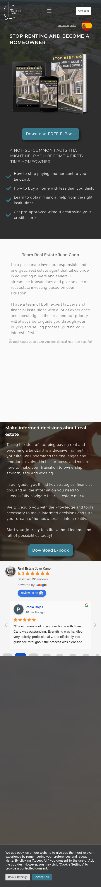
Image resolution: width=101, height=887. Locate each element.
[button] (49, 10)
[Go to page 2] (34, 656)
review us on (32, 593)
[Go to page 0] (7, 656)
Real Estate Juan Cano (34, 568)
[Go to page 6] (85, 656)
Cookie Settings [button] (17, 877)
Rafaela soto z (36, 607)
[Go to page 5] (72, 656)
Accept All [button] (42, 877)
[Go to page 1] (20, 655)
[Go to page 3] (46, 656)
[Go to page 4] (59, 656)
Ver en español (67, 25)
